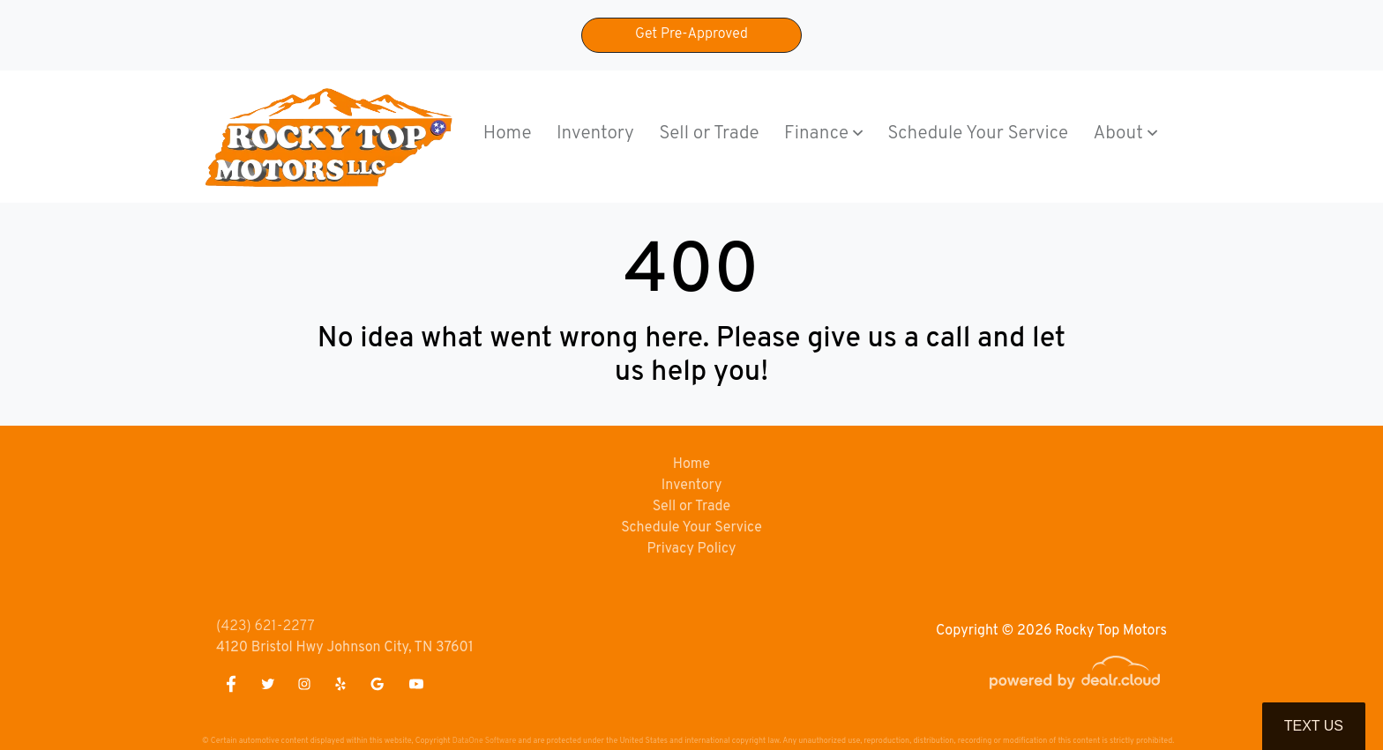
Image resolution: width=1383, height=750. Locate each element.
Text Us (1313, 725)
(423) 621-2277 (265, 626)
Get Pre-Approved (691, 34)
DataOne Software (484, 741)
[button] (823, 135)
